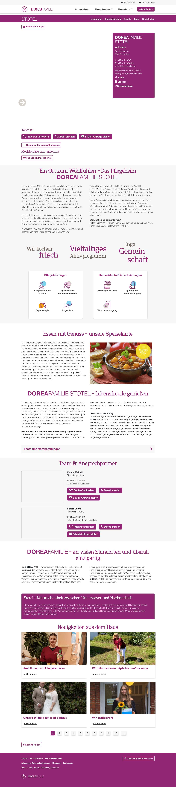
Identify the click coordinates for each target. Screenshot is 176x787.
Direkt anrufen (65, 136)
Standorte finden (82, 9)
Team (136, 19)
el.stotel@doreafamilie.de (78, 483)
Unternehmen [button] (124, 9)
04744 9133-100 (77, 517)
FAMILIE (140, 759)
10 (116, 733)
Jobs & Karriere (146, 9)
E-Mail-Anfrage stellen (95, 136)
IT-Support (56, 763)
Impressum (68, 763)
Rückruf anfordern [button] (36, 136)
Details (127, 19)
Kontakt (24, 758)
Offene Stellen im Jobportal (37, 157)
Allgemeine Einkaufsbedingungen (35, 763)
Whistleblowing (36, 758)
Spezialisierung (113, 19)
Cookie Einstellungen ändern (46, 768)
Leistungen (96, 19)
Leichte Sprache (147, 2)
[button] (88, 449)
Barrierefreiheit (128, 2)
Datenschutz (26, 768)
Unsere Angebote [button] (103, 9)
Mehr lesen (31, 674)
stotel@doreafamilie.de (125, 66)
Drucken (122, 81)
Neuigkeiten (148, 19)
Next (145, 110)
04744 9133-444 (77, 480)
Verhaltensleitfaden (53, 758)
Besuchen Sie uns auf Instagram (43, 145)
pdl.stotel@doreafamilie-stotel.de (82, 520)
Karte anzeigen (125, 86)
